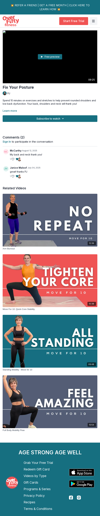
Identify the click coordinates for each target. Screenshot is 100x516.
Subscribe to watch (50, 119)
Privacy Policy (34, 496)
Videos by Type (35, 476)
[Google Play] (81, 484)
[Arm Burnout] (50, 248)
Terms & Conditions (38, 509)
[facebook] (71, 498)
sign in (7, 141)
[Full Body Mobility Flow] (50, 430)
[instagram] (79, 498)
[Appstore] (81, 472)
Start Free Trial (73, 21)
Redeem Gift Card (37, 469)
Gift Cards (31, 482)
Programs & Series (37, 489)
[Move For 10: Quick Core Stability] (50, 309)
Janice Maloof (18, 167)
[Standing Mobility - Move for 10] (50, 369)
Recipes (29, 502)
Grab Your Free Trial (38, 463)
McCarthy (15, 150)
